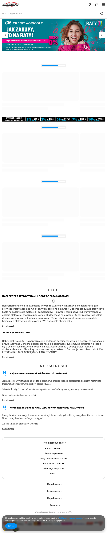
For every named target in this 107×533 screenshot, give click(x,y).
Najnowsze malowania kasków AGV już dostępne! (38, 373)
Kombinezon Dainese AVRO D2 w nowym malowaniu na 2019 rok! (47, 407)
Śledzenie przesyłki (53, 453)
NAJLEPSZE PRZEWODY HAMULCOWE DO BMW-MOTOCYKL (35, 296)
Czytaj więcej (8, 326)
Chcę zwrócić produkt (53, 463)
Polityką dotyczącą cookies (70, 518)
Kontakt (53, 473)
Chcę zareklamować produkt (53, 458)
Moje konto (53, 484)
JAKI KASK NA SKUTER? (16, 332)
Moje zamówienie (53, 442)
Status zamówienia (54, 448)
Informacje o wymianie (53, 468)
